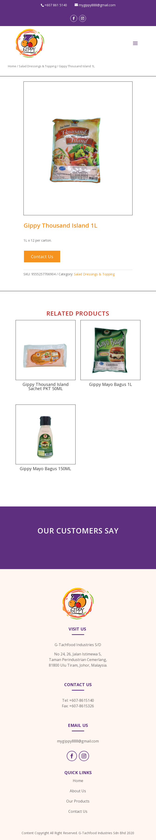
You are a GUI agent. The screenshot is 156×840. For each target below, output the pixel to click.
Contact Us (42, 256)
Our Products (78, 801)
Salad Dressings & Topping (37, 66)
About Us (78, 790)
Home (12, 66)
